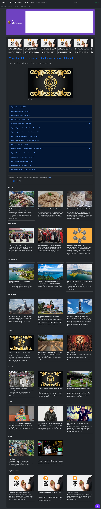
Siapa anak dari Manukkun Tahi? (20, 111)
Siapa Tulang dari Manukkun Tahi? (21, 165)
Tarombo (26, 2)
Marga (16, 6)
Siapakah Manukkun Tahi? (18, 107)
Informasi (44, 2)
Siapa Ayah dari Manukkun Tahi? (20, 115)
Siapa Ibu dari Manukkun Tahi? (20, 119)
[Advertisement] (59, 22)
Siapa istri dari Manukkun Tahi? (20, 144)
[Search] (83, 2)
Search (97, 2)
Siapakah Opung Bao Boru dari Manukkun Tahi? (25, 140)
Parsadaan (23, 6)
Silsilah (10, 6)
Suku (29, 6)
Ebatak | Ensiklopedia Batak (11, 2)
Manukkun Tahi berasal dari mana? (21, 124)
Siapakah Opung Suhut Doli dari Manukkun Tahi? (25, 128)
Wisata (38, 2)
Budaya (32, 2)
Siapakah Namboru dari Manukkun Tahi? (23, 153)
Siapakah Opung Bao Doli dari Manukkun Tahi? (24, 136)
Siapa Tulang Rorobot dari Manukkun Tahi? (23, 169)
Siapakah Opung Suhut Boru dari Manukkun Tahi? (25, 132)
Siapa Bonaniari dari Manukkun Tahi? (22, 161)
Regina (49, 177)
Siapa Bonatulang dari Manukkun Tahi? (22, 157)
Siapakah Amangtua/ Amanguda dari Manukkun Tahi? (26, 149)
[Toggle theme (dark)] (97, 506)
